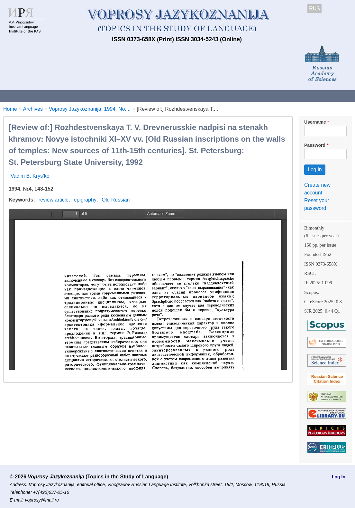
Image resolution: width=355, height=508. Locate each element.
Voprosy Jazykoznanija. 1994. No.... (90, 109)
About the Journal (26, 96)
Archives (219, 96)
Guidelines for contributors (123, 96)
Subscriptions (257, 96)
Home (10, 109)
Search (340, 96)
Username (315, 122)
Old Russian (116, 199)
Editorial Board (302, 96)
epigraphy (85, 199)
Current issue (181, 96)
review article (53, 199)
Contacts (69, 96)
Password (314, 145)
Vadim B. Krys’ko (30, 176)
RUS (314, 8)
